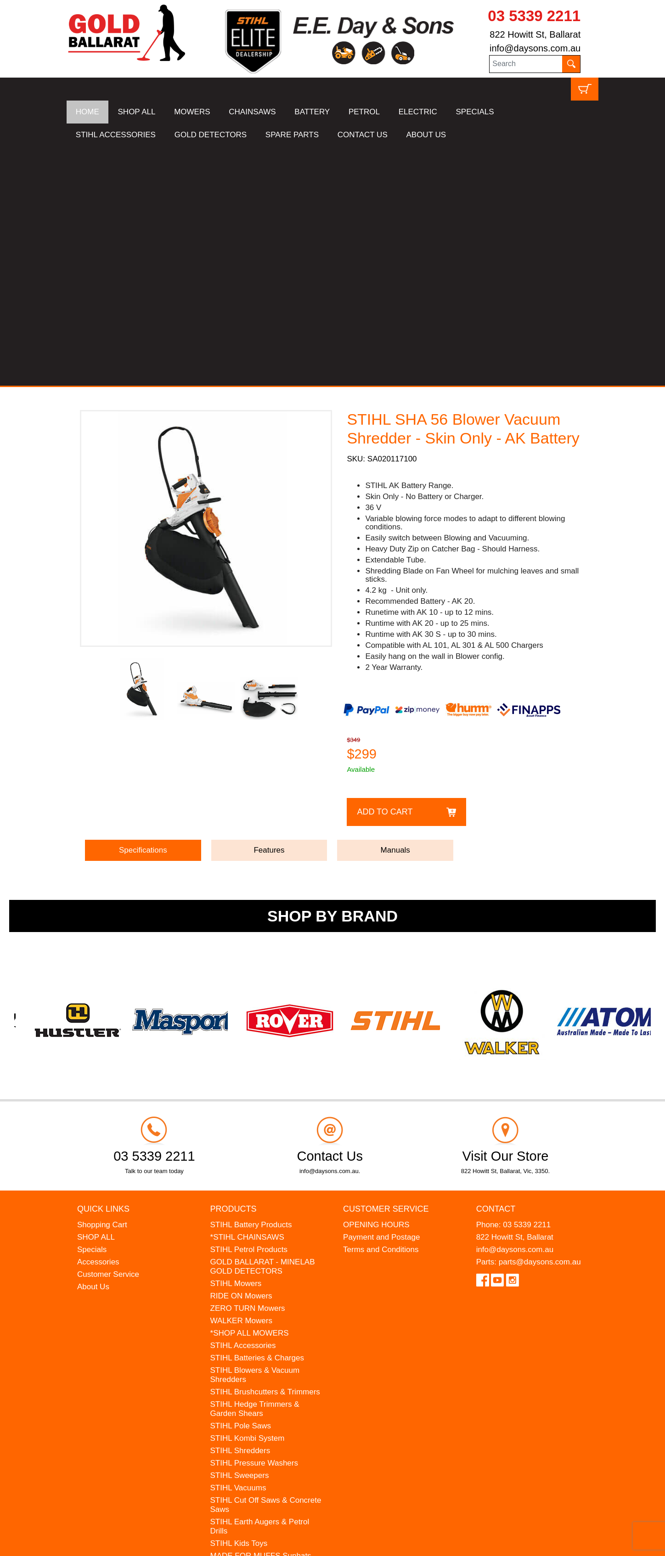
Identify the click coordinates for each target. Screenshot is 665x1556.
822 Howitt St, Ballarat (535, 34)
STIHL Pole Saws (240, 1186)
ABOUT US (426, 134)
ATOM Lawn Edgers (245, 1329)
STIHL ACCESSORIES (116, 134)
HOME (87, 111)
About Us (93, 1047)
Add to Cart (384, 572)
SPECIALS (475, 111)
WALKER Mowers (241, 1081)
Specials (92, 1010)
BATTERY (312, 111)
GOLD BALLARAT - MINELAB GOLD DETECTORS (262, 1027)
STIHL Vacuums (238, 1248)
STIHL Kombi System (247, 1199)
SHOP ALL (137, 111)
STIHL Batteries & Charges (257, 1118)
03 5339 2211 (534, 15)
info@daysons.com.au (535, 48)
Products (233, 969)
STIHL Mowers (236, 1044)
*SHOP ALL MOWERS (249, 1094)
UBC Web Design (138, 1543)
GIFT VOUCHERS (242, 1378)
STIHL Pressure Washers (254, 1223)
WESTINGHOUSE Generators (263, 1353)
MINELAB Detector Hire (251, 1366)
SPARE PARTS (292, 134)
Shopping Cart (102, 985)
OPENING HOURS (376, 985)
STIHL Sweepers (239, 1236)
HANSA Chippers (240, 1341)
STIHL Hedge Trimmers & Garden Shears (254, 1170)
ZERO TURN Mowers (247, 1069)
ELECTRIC (418, 111)
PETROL (364, 111)
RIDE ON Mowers (241, 1056)
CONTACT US (363, 134)
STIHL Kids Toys (239, 1304)
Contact (496, 969)
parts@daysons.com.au (540, 1022)
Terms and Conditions (380, 1010)
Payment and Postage (381, 998)
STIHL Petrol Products (249, 1010)
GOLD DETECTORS (211, 134)
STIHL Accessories (243, 1106)
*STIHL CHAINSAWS (247, 998)
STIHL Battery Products (251, 985)
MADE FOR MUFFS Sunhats (260, 1316)
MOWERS (192, 111)
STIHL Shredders (240, 1211)
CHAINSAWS (252, 111)
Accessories (98, 1022)
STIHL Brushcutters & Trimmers (265, 1152)
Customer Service (108, 1035)
